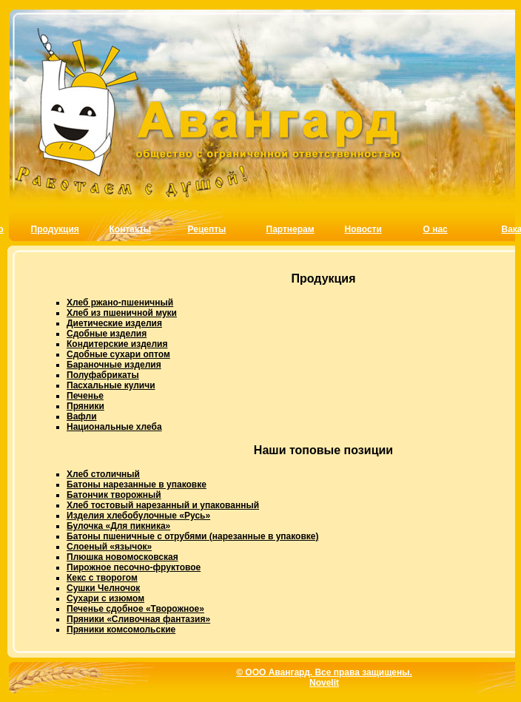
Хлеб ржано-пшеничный (120, 302)
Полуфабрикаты (103, 375)
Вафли (82, 416)
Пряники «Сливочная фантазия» (138, 619)
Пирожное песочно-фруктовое (134, 567)
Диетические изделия (114, 323)
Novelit (324, 683)
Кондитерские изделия (117, 344)
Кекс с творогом (102, 578)
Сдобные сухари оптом (118, 354)
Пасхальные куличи (111, 385)
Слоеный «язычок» (109, 546)
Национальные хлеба (114, 427)
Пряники (85, 406)
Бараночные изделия (114, 365)
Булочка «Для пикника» (118, 526)
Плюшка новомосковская (122, 557)
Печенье (85, 396)
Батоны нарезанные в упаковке (136, 484)
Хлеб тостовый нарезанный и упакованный (163, 505)
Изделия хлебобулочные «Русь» (138, 515)
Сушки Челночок (103, 588)
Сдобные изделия (107, 333)
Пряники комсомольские (121, 629)
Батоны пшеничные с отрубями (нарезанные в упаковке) (193, 536)
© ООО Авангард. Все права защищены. (324, 672)
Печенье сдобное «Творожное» (135, 609)
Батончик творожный (114, 495)
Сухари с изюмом (105, 598)
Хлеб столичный (103, 474)
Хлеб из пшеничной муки (122, 313)
